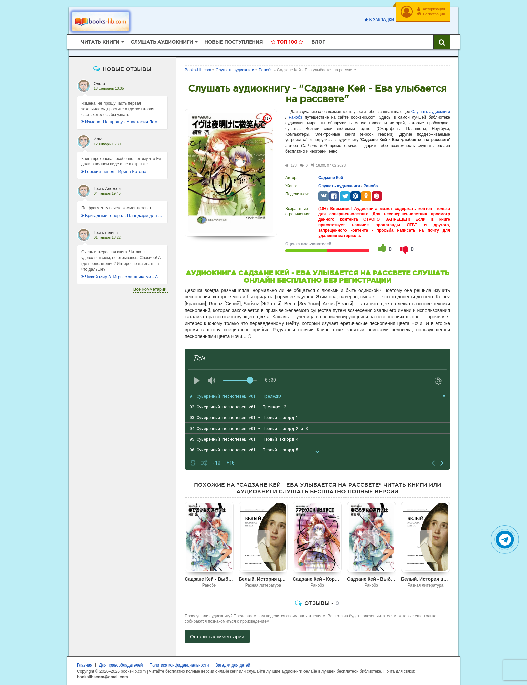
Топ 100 (287, 42)
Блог (318, 42)
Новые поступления (233, 42)
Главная (84, 665)
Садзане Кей (330, 177)
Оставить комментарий (217, 636)
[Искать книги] (441, 42)
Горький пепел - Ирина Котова (113, 171)
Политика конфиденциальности (179, 665)
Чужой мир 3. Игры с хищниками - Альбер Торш (122, 276)
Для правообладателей (121, 665)
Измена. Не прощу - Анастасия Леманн (122, 121)
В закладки (379, 19)
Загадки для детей (233, 665)
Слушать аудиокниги (430, 111)
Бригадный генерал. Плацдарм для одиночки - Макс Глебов (122, 215)
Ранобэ (295, 117)
